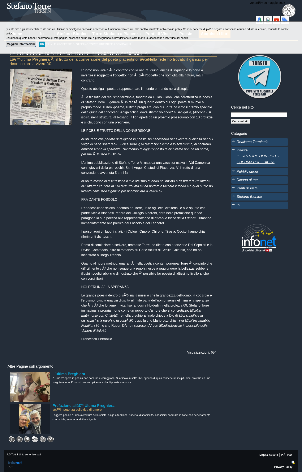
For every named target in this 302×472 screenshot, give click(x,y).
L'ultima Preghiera (68, 374)
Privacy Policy (283, 466)
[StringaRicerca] (259, 114)
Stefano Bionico (249, 196)
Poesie (242, 150)
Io (238, 205)
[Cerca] (240, 121)
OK (42, 44)
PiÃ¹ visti (287, 454)
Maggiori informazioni (21, 44)
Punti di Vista (247, 188)
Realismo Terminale (252, 142)
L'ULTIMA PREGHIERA (256, 162)
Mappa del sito (268, 454)
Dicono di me (247, 180)
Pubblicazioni (247, 171)
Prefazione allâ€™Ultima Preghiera (83, 406)
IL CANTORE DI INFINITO (258, 156)
